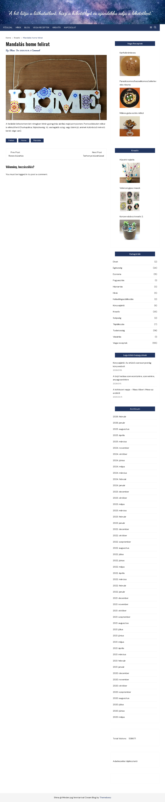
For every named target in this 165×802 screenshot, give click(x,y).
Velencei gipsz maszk (130, 188)
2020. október (120, 685)
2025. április (119, 435)
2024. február (120, 479)
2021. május (118, 641)
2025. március (120, 441)
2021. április (118, 648)
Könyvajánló (119, 305)
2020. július (118, 704)
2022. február (119, 585)
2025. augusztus (121, 429)
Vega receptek (120, 343)
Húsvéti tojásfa (127, 159)
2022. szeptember (122, 541)
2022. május (119, 566)
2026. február (119, 416)
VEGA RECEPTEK (44, 27)
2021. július (118, 629)
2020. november (121, 679)
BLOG (29, 27)
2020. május (119, 717)
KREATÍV (59, 27)
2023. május (119, 504)
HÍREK (21, 27)
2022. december (121, 529)
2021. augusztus (121, 623)
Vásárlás (117, 336)
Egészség (117, 267)
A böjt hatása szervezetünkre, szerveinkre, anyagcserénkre (134, 378)
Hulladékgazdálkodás (123, 299)
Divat (115, 261)
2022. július (118, 554)
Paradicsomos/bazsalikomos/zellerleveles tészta (138, 83)
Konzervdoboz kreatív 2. (131, 216)
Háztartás (118, 286)
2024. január (119, 485)
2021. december (121, 598)
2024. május (119, 466)
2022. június (118, 560)
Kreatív (116, 311)
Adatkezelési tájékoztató (125, 761)
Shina (12, 50)
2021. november (120, 604)
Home (24, 140)
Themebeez (105, 797)
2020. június (119, 710)
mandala (37, 140)
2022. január (119, 591)
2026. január (119, 422)
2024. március (120, 472)
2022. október (120, 535)
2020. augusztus (121, 698)
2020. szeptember (122, 692)
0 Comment (35, 50)
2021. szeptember (121, 617)
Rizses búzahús (16, 155)
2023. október (120, 497)
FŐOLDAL (10, 27)
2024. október (120, 454)
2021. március (119, 654)
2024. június (119, 460)
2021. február (119, 660)
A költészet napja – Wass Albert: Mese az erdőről (133, 391)
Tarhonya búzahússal (93, 155)
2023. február (119, 516)
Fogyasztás (118, 280)
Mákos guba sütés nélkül (132, 113)
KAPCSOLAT (73, 27)
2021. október (120, 610)
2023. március (120, 510)
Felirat (11, 140)
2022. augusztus (121, 548)
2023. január (119, 523)
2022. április (119, 573)
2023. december (121, 491)
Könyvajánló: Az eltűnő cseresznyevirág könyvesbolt (132, 364)
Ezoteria (117, 274)
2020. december (121, 673)
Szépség (117, 318)
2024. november (121, 447)
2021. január (118, 666)
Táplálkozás (118, 324)
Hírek (115, 293)
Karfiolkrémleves (128, 52)
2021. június (118, 635)
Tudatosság (119, 330)
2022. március (120, 579)
